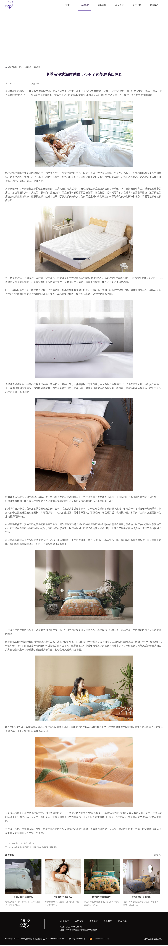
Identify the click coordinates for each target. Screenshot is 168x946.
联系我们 (154, 5)
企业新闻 (37, 67)
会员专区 (119, 5)
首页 (67, 5)
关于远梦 (137, 5)
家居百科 (102, 5)
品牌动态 (85, 5)
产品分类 (122, 921)
